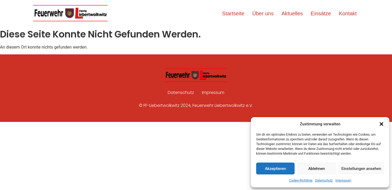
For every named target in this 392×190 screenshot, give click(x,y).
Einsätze (321, 13)
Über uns (263, 13)
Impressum (343, 180)
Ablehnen (316, 168)
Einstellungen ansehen (361, 168)
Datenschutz (324, 180)
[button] (381, 124)
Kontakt (348, 13)
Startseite (233, 13)
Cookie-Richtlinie (300, 180)
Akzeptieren (275, 168)
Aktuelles (292, 13)
